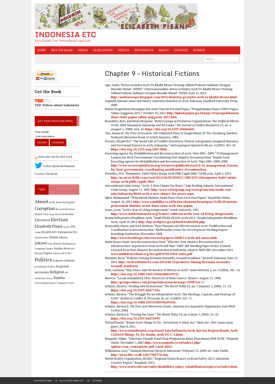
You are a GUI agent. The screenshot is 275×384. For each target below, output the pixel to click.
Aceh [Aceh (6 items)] (51, 202)
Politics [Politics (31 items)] (42, 259)
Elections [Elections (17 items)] (58, 220)
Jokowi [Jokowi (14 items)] (40, 243)
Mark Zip (78, 380)
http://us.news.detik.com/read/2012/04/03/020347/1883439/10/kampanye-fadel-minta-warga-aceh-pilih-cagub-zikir (174, 179)
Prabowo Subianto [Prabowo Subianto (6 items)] (63, 260)
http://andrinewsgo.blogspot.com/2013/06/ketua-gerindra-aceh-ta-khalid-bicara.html (173, 97)
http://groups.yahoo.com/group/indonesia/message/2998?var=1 (157, 282)
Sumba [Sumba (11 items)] (47, 277)
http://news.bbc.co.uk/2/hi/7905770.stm (139, 355)
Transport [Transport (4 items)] (39, 283)
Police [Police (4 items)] (67, 253)
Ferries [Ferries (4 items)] (66, 226)
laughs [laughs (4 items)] (49, 248)
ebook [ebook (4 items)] (57, 214)
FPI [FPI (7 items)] (72, 227)
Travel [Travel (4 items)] (48, 283)
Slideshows (102, 50)
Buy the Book (61, 50)
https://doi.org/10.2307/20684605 (169, 129)
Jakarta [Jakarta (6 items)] (62, 237)
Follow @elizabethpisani (54, 166)
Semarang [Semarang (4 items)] (73, 272)
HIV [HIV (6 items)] (53, 232)
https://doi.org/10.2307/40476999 (135, 318)
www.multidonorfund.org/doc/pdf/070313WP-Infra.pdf (151, 254)
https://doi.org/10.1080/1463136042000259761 (145, 274)
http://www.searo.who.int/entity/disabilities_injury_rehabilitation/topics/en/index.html (174, 367)
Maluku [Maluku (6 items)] (57, 248)
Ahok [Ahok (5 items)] (58, 202)
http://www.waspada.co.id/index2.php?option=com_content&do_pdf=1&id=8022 (156, 345)
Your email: (41, 132)
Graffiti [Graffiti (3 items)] (37, 232)
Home (41, 50)
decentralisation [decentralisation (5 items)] (64, 209)
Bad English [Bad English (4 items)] (68, 202)
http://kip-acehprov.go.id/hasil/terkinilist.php (171, 222)
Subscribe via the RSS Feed (52, 157)
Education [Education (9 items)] (41, 220)
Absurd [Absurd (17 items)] (40, 201)
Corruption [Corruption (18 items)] (44, 208)
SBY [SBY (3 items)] (66, 272)
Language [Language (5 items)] (39, 248)
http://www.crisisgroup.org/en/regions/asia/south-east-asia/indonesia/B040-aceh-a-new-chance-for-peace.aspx (167, 192)
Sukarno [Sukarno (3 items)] (37, 278)
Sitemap (97, 380)
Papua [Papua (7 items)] (47, 253)
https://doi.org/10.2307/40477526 (135, 290)
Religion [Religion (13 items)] (56, 271)
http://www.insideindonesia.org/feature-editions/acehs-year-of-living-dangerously (172, 214)
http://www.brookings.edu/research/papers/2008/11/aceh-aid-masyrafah (164, 238)
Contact (180, 50)
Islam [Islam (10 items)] (53, 237)
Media (82, 50)
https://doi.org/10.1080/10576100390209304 (143, 302)
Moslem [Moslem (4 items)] (38, 253)
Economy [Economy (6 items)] (67, 214)
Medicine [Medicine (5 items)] (68, 248)
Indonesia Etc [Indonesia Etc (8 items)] (67, 232)
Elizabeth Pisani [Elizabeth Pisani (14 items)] (48, 226)
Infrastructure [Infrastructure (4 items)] (41, 237)
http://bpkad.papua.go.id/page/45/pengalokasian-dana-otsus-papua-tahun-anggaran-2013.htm (175, 115)
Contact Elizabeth (45, 174)
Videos (122, 50)
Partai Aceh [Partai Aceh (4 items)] (58, 253)
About (163, 50)
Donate (198, 50)
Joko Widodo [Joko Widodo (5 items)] (54, 243)
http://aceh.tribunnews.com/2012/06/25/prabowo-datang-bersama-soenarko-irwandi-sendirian (171, 264)
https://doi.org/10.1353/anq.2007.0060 (139, 149)
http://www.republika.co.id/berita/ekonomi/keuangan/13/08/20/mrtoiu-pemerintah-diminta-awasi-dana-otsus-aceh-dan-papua (169, 204)
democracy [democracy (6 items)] (41, 214)
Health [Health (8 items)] (46, 232)
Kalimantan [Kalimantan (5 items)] (68, 243)
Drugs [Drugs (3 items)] (51, 214)
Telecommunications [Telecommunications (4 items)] (64, 278)
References (143, 50)
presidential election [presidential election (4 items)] (44, 266)
